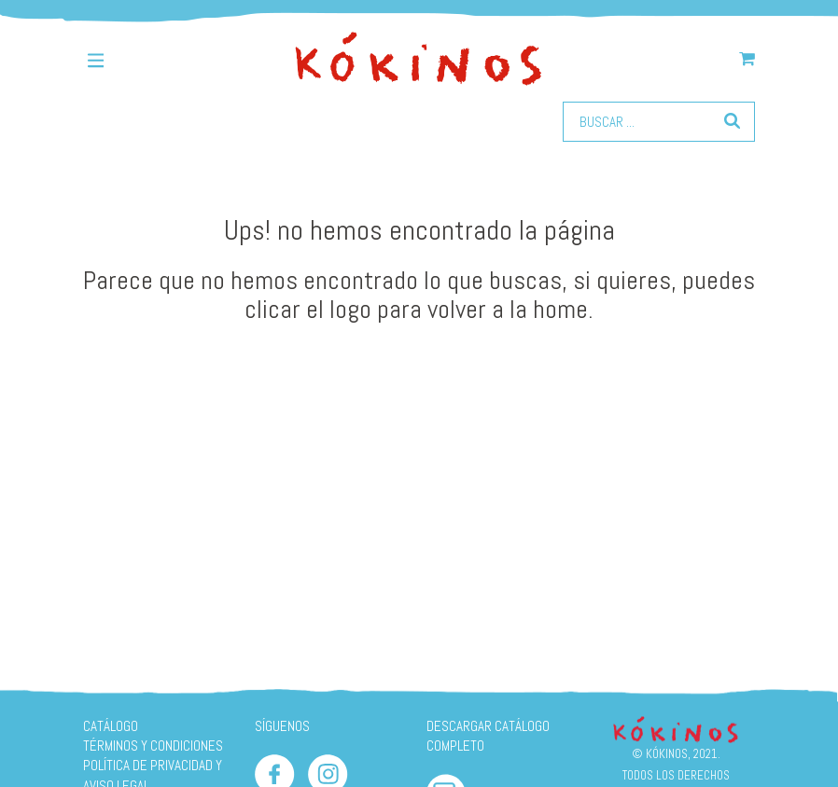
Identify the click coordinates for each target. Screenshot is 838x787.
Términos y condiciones (153, 745)
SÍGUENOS (282, 726)
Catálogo (110, 726)
